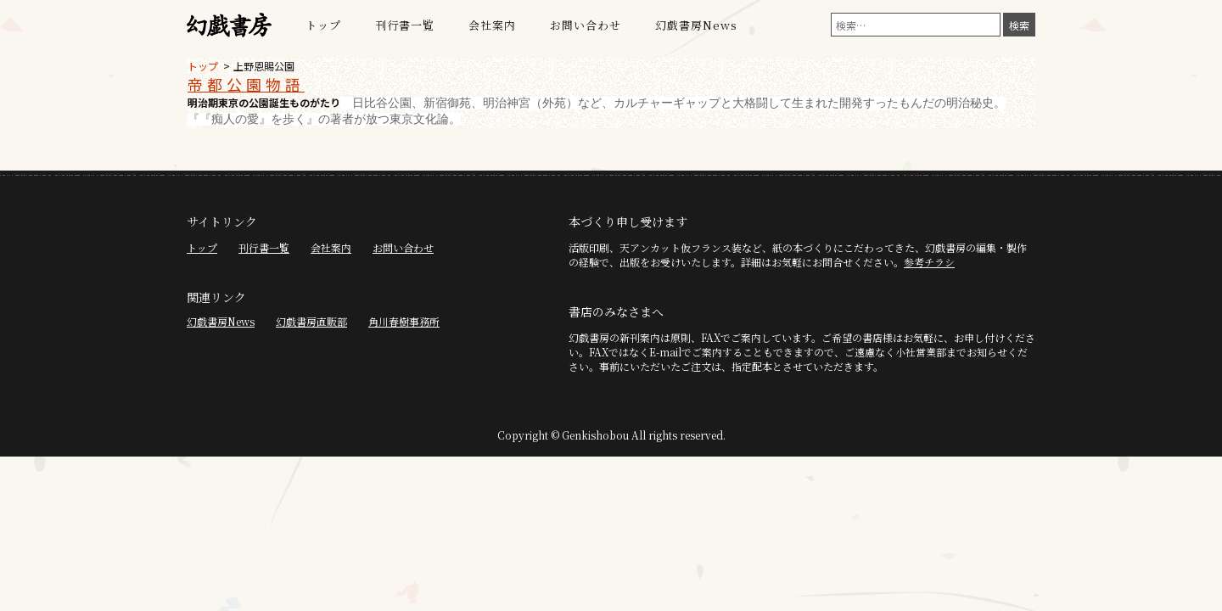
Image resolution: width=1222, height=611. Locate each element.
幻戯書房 (229, 25)
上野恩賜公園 (263, 66)
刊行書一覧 (404, 25)
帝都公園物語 (246, 84)
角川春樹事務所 (404, 321)
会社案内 (492, 25)
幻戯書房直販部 (311, 321)
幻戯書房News (696, 25)
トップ (323, 25)
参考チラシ (929, 262)
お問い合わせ (585, 25)
